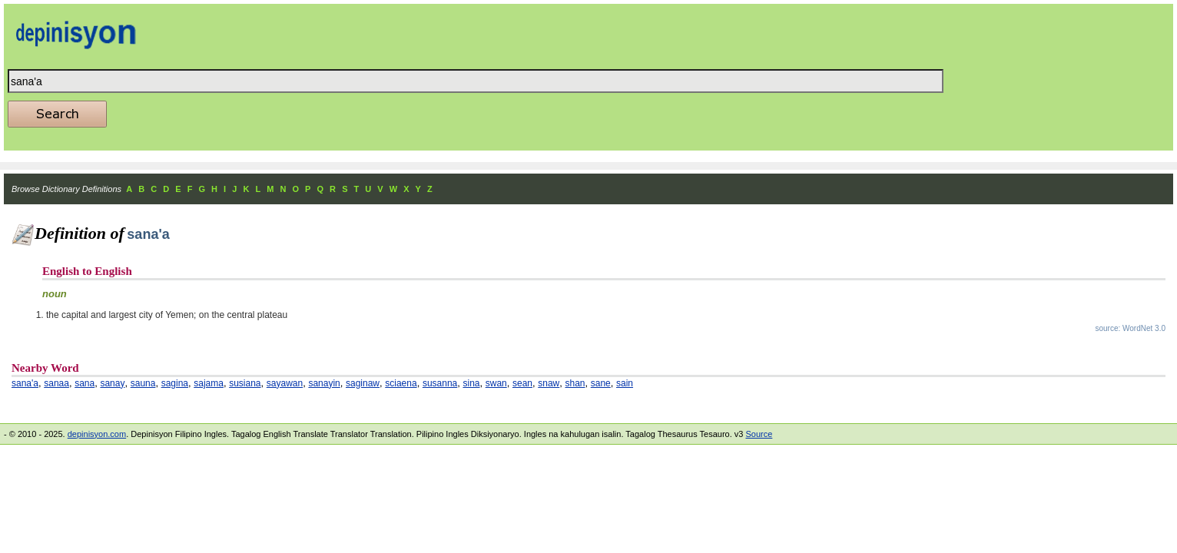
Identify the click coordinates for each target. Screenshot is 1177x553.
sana (84, 383)
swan (496, 383)
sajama (209, 383)
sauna (143, 383)
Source (758, 434)
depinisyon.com (97, 434)
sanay (112, 383)
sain (624, 383)
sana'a (25, 383)
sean (522, 383)
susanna (440, 383)
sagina (174, 383)
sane (601, 383)
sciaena (400, 383)
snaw (548, 383)
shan (575, 383)
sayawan (285, 383)
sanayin (324, 383)
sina (471, 383)
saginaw (363, 383)
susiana (244, 383)
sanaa (56, 383)
